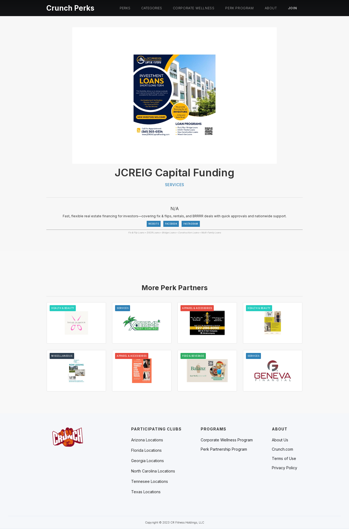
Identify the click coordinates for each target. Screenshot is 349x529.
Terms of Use (284, 458)
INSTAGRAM (190, 223)
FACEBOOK (171, 223)
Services (174, 184)
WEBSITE (153, 223)
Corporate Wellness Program (227, 440)
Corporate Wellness (194, 8)
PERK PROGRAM (239, 8)
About (271, 8)
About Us (280, 440)
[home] (70, 7)
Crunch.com (282, 449)
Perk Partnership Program (224, 449)
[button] (125, 8)
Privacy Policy (284, 468)
